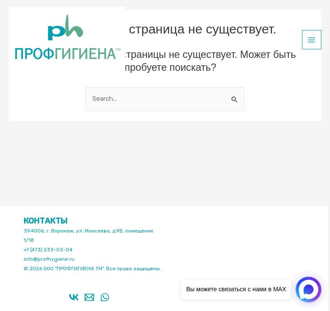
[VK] (74, 297)
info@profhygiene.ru (49, 259)
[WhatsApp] (105, 297)
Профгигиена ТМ (14, 72)
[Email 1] (89, 297)
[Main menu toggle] (311, 39)
